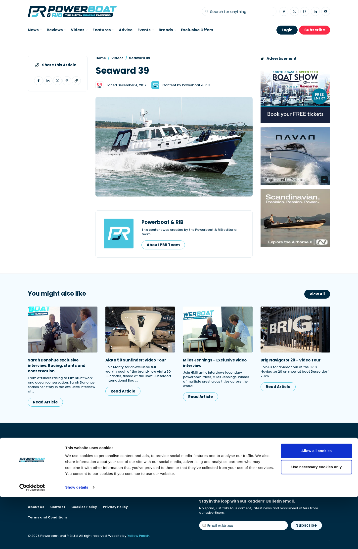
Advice (126, 30)
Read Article (45, 402)
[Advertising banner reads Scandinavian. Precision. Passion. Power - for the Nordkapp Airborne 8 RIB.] (295, 218)
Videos (117, 58)
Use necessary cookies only (316, 519)
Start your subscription (227, 471)
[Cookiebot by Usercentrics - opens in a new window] (32, 539)
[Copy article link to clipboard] (76, 80)
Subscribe (314, 30)
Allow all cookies (316, 503)
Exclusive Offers (197, 30)
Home (100, 58)
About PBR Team (163, 244)
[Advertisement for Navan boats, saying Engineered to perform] (295, 156)
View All (317, 294)
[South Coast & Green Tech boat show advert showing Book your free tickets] (295, 94)
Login (287, 30)
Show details (76, 539)
